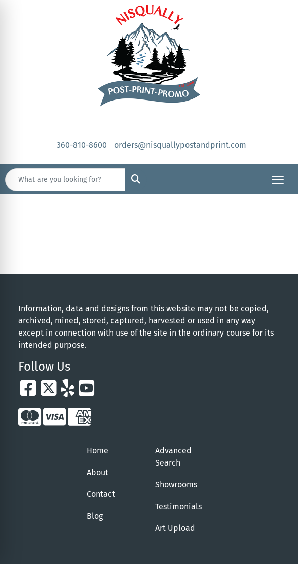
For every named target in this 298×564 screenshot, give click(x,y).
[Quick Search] (65, 179)
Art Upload (175, 528)
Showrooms (176, 484)
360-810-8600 (82, 145)
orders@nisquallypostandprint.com (180, 145)
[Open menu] (278, 180)
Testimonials (178, 506)
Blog (95, 516)
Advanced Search (173, 457)
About (97, 472)
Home (97, 450)
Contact (101, 494)
